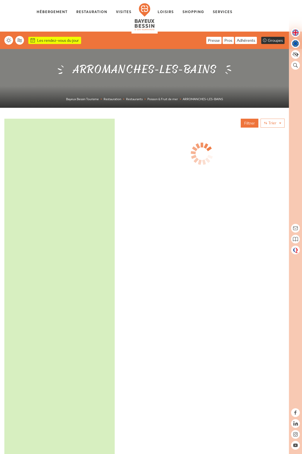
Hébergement (52, 12)
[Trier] (273, 123)
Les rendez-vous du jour (58, 40)
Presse (214, 40)
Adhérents (246, 40)
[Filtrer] (249, 123)
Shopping (193, 12)
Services (222, 12)
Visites (123, 12)
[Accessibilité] (295, 54)
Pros (228, 40)
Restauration (91, 12)
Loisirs (166, 12)
